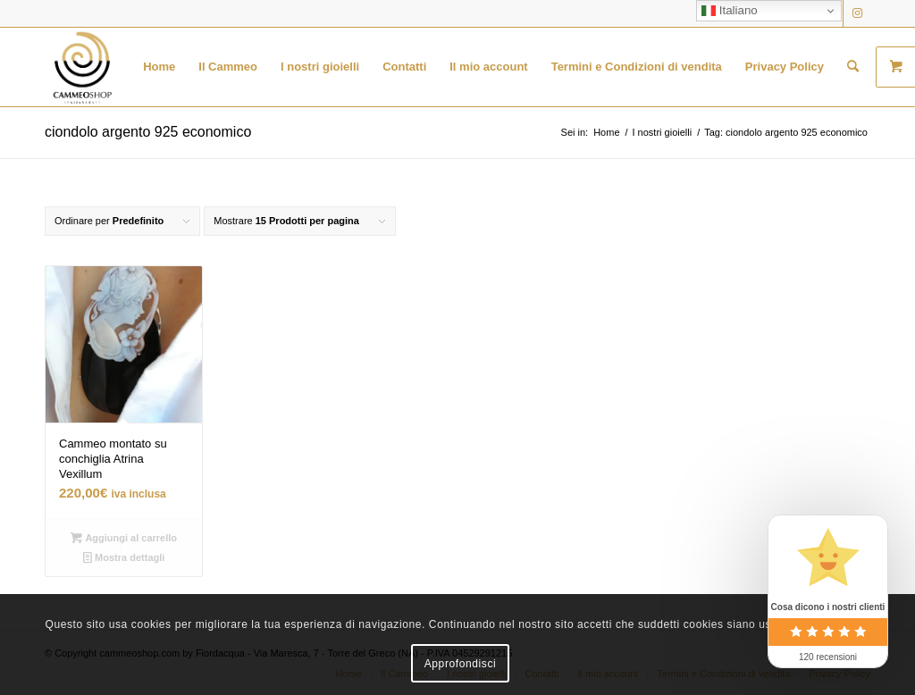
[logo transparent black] (82, 67)
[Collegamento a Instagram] (857, 13)
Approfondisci (460, 663)
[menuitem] (159, 67)
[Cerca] (852, 67)
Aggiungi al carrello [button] (124, 538)
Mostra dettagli (123, 557)
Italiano (729, 11)
